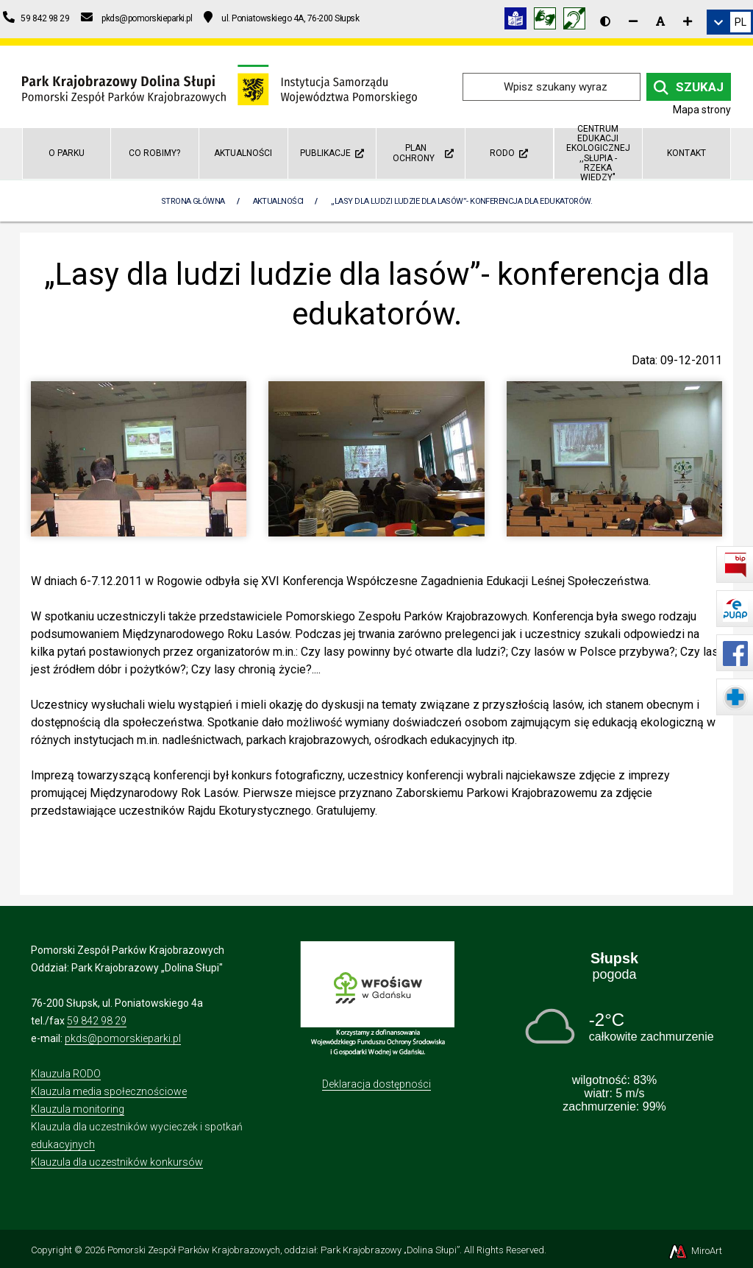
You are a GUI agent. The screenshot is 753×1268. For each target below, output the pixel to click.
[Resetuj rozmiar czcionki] (660, 21)
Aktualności (243, 153)
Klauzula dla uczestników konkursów (117, 1162)
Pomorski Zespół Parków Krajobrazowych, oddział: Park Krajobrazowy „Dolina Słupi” (283, 1249)
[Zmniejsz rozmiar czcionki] (633, 21)
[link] (730, 22)
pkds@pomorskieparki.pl (123, 1038)
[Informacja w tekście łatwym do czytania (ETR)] (519, 21)
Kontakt (686, 153)
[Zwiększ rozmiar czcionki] (687, 21)
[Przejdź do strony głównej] (219, 86)
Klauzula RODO (66, 1074)
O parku (67, 153)
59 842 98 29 (96, 1021)
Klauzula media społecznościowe (109, 1091)
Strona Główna (193, 201)
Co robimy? (154, 153)
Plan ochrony (423, 153)
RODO (509, 153)
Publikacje (332, 153)
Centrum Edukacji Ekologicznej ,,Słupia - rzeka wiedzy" (598, 154)
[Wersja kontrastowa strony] (605, 21)
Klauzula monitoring (77, 1109)
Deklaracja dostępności (376, 1084)
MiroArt (694, 1250)
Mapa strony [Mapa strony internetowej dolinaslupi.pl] (702, 110)
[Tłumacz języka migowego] (548, 21)
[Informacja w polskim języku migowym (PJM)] (578, 21)
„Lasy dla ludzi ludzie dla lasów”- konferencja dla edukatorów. (461, 201)
